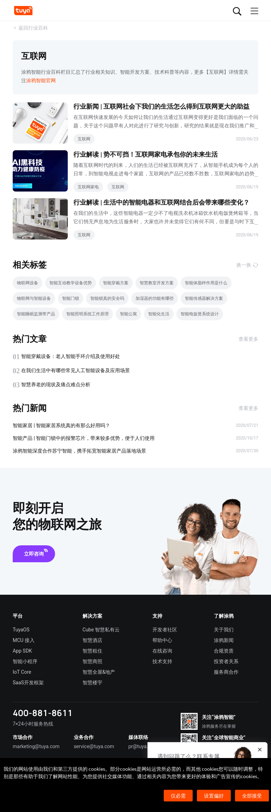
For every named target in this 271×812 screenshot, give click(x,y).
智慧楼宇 (92, 682)
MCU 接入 (24, 640)
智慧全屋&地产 (99, 672)
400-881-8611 (43, 713)
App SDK (22, 651)
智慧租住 (92, 651)
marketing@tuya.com (36, 746)
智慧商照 (92, 661)
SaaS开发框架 (28, 682)
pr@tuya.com (143, 746)
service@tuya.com (94, 746)
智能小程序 (25, 661)
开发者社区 (164, 629)
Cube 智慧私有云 (101, 629)
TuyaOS (21, 629)
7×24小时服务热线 (33, 724)
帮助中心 (162, 640)
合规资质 (224, 651)
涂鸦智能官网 (41, 80)
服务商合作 (226, 672)
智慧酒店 (92, 640)
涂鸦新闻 (224, 640)
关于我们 (224, 629)
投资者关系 (226, 661)
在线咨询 (162, 651)
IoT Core (22, 672)
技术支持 (162, 661)
